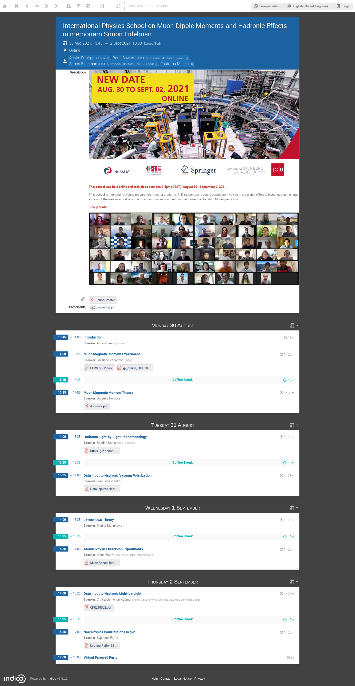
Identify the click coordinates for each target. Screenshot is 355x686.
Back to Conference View (148, 6)
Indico (52, 678)
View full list (106, 308)
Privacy (199, 678)
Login (346, 6)
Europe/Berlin (268, 6)
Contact (165, 678)
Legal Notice (183, 678)
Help (154, 678)
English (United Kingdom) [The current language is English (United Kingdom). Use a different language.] (310, 6)
